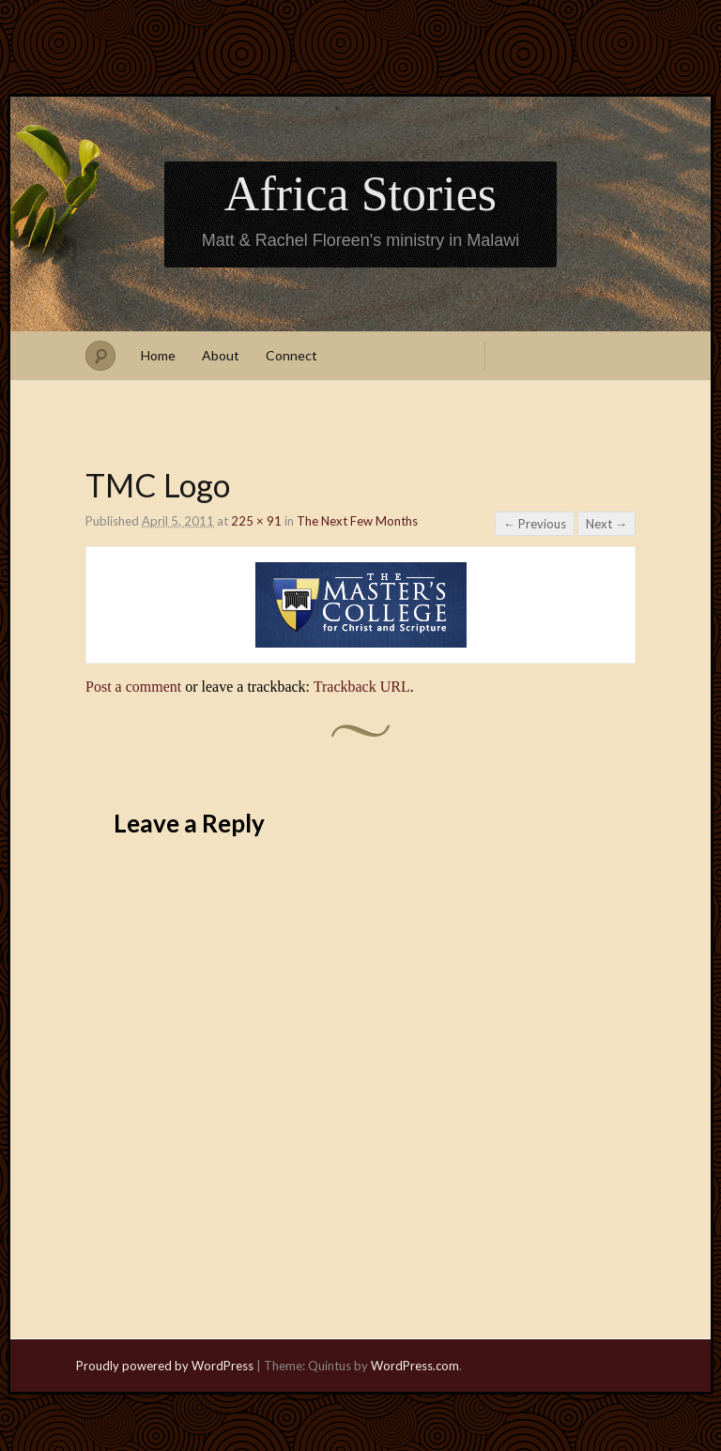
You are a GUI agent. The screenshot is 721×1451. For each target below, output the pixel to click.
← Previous (534, 523)
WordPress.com (415, 1365)
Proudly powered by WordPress (164, 1365)
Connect (291, 355)
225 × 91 (256, 520)
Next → (606, 523)
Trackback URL (362, 687)
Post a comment (133, 687)
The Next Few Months (357, 520)
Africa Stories (360, 194)
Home (158, 355)
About (220, 355)
